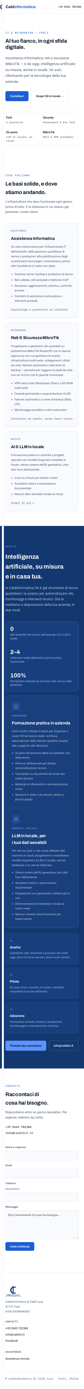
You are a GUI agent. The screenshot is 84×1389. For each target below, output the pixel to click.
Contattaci (17, 96)
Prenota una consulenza (25, 1045)
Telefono (42, 1192)
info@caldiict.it (63, 1045)
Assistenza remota (17, 1358)
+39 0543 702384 (69, 6)
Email (42, 1171)
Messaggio (42, 1222)
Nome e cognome (42, 1153)
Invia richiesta (19, 1246)
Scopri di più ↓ (22, 503)
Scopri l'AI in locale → (50, 96)
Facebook (11, 1340)
